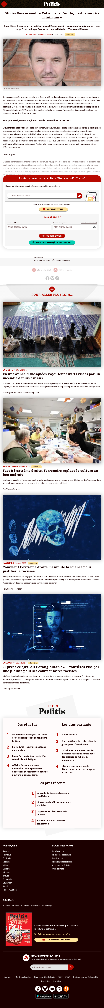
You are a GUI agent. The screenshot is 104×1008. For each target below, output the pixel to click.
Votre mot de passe (60, 223)
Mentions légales (23, 977)
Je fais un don (58, 851)
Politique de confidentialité (85, 977)
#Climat (6, 905)
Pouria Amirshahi (45, 34)
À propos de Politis (61, 865)
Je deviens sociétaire (61, 854)
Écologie (7, 858)
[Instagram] (59, 989)
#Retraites (35, 905)
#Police (15, 905)
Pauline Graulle (31, 34)
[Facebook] (38, 989)
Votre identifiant (13, 223)
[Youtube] (52, 989)
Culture (6, 868)
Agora (6, 851)
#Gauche (25, 905)
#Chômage (47, 905)
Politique (7, 854)
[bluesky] (45, 989)
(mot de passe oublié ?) (89, 223)
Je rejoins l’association (62, 861)
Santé (5, 886)
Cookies (57, 981)
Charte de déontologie (44, 977)
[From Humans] (66, 989)
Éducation (7, 882)
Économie (7, 879)
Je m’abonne (57, 858)
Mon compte (58, 868)
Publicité (45, 981)
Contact (7, 977)
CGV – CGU (64, 977)
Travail (6, 875)
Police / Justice (10, 889)
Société (6, 861)
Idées (5, 865)
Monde (6, 872)
